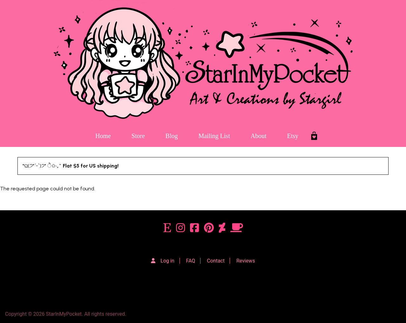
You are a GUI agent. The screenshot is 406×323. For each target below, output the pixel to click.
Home (103, 135)
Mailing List (214, 135)
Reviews (245, 261)
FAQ (190, 261)
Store (138, 135)
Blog (172, 135)
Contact (216, 261)
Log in (167, 261)
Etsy (292, 135)
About (258, 135)
